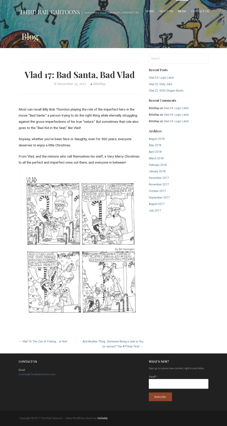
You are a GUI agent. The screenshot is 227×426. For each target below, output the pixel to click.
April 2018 (155, 151)
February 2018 (158, 165)
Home (150, 11)
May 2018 (155, 145)
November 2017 (159, 184)
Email (153, 376)
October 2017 (157, 191)
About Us (166, 11)
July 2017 (155, 210)
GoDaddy (103, 418)
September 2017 (159, 197)
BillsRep (99, 84)
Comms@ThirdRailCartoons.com (37, 374)
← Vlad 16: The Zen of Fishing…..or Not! (43, 341)
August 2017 (157, 204)
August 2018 (157, 139)
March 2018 (156, 158)
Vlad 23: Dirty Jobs (160, 84)
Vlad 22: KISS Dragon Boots (166, 90)
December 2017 (159, 178)
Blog (182, 11)
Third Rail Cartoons (50, 12)
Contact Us (200, 11)
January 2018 (157, 171)
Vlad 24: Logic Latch (161, 77)
